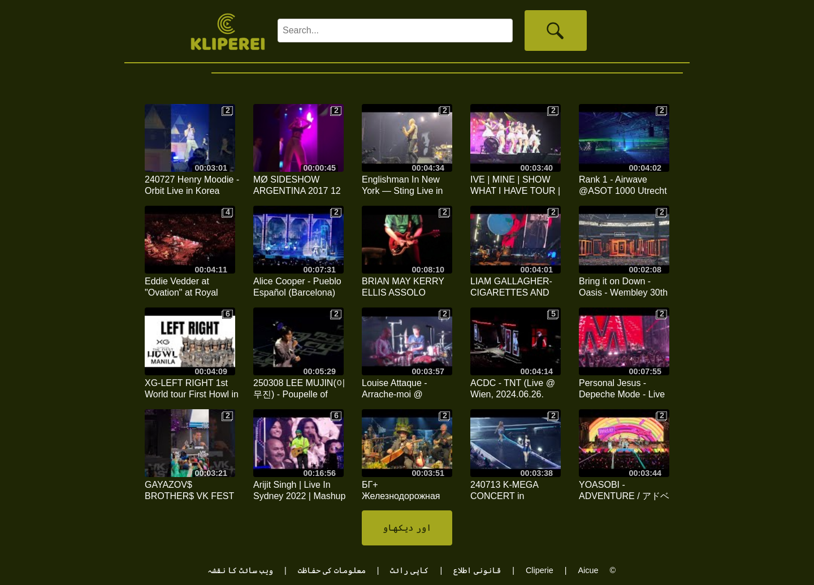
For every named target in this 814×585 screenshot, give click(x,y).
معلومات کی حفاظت (332, 570)
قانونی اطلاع (477, 570)
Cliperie (539, 570)
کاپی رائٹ (409, 570)
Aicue (588, 570)
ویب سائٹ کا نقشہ (240, 570)
